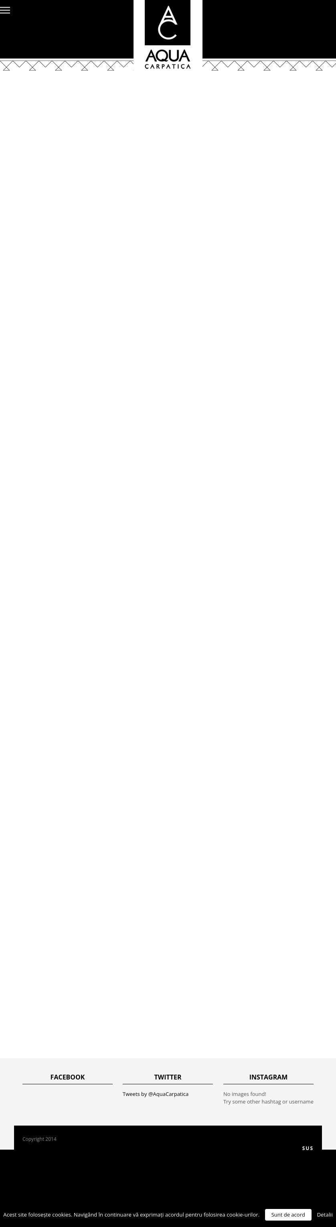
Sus (308, 1148)
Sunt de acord (288, 1214)
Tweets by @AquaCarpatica (155, 1094)
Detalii (324, 1214)
